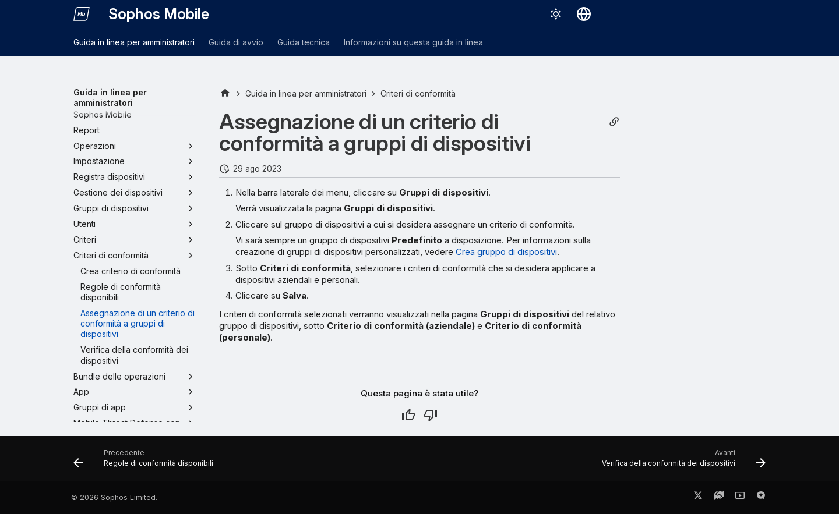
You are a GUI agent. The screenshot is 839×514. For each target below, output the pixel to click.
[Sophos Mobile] (81, 14)
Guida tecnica (303, 42)
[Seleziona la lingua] (583, 14)
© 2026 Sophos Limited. (114, 497)
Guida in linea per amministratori (134, 42)
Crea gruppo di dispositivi (506, 251)
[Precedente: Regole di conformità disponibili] (146, 462)
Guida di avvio (236, 42)
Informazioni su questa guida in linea (413, 42)
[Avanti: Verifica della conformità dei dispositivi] (681, 462)
